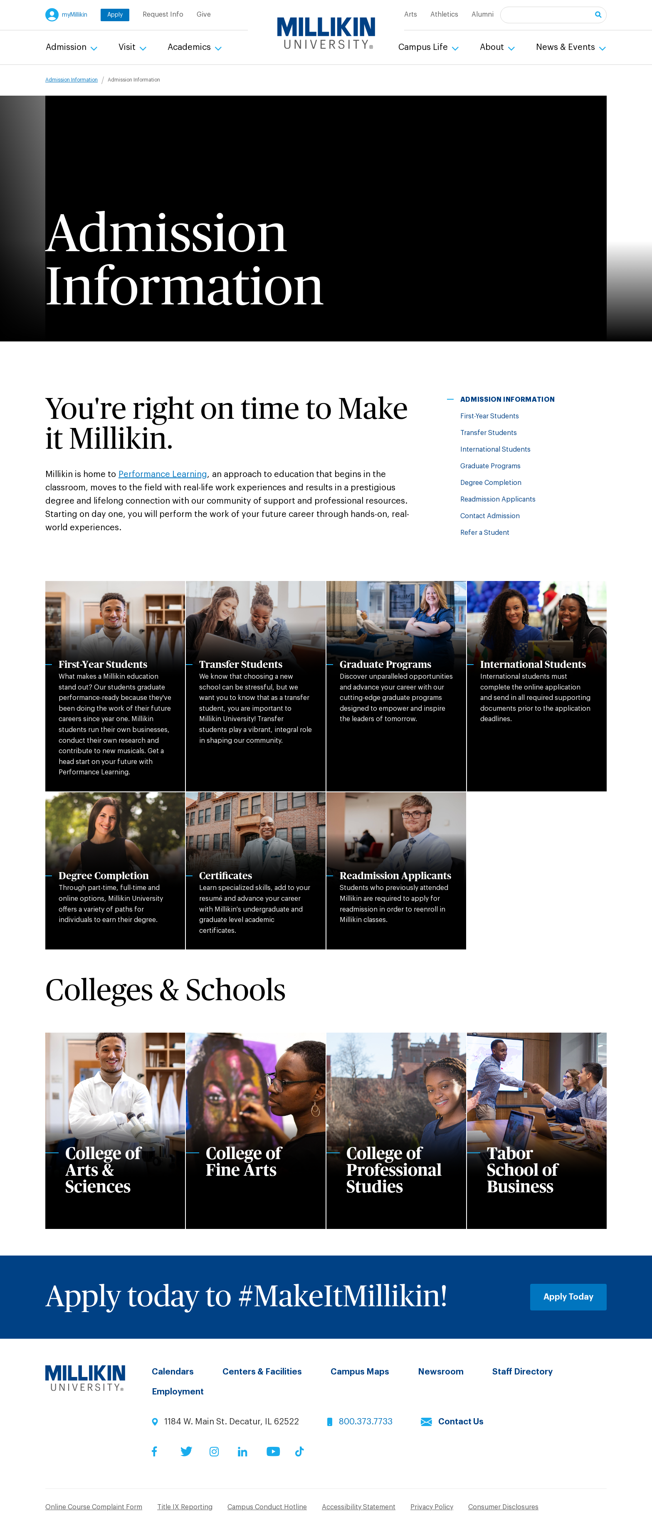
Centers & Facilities (262, 1372)
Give (204, 14)
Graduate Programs (490, 466)
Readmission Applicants (498, 499)
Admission (67, 47)
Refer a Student (484, 532)
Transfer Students (488, 433)
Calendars (173, 1372)
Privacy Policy (431, 1507)
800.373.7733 (366, 1422)
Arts (410, 14)
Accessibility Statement (358, 1507)
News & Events (566, 47)
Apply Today (568, 1297)
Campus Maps (360, 1372)
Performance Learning (163, 474)
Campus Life (424, 47)
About (493, 47)
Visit (128, 47)
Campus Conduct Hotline (267, 1507)
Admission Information (71, 79)
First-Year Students (489, 416)
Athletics (444, 14)
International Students (495, 449)
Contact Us (461, 1422)
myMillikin (74, 15)
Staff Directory (522, 1372)
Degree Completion (490, 483)
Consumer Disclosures (503, 1507)
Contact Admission (490, 516)
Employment (178, 1392)
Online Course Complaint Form (93, 1507)
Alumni (483, 14)
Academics (190, 47)
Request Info (163, 14)
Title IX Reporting (184, 1507)
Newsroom (441, 1372)
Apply (115, 15)
